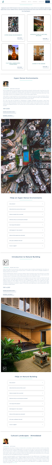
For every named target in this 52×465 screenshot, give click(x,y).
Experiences (23, 1)
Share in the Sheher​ (38, 63)
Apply (48, 1)
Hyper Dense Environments (13, 35)
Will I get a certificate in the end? (15, 240)
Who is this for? (12, 203)
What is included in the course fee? (16, 214)
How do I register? (13, 245)
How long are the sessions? (14, 224)
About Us (29, 1)
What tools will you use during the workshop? (18, 219)
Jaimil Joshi (14, 462)
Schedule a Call (42, 1)
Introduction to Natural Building (38, 35)
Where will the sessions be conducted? (17, 235)
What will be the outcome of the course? (17, 209)
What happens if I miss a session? (15, 230)
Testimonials (35, 1)
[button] (26, 204)
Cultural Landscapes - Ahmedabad (13, 63)
